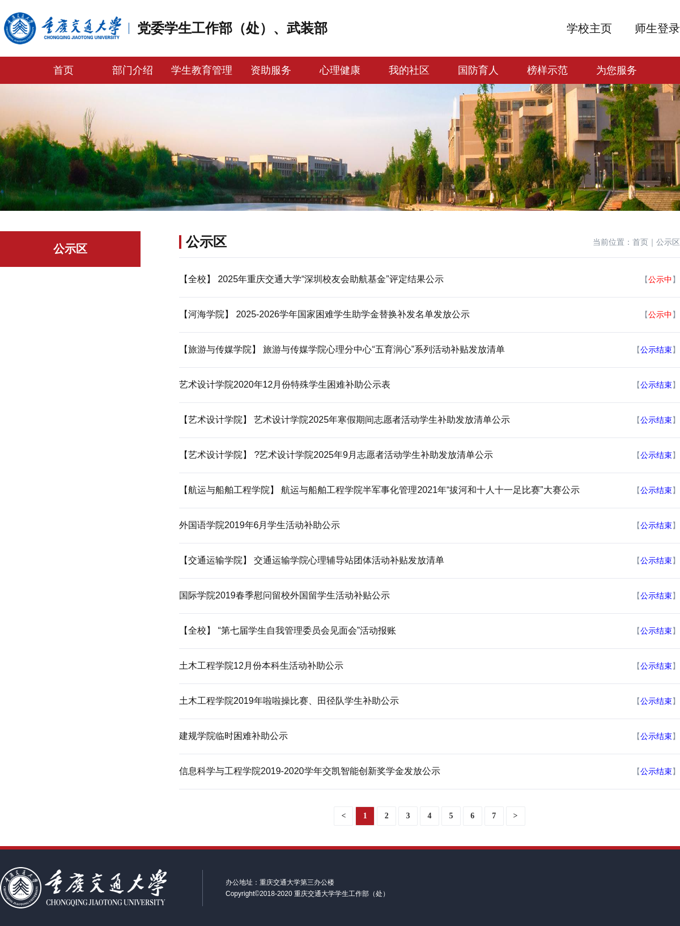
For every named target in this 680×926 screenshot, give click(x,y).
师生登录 (657, 28)
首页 (63, 70)
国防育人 (478, 70)
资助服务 (270, 70)
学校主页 (589, 28)
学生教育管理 (201, 70)
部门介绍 (132, 70)
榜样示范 (547, 70)
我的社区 (409, 70)
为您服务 (616, 70)
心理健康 (340, 70)
